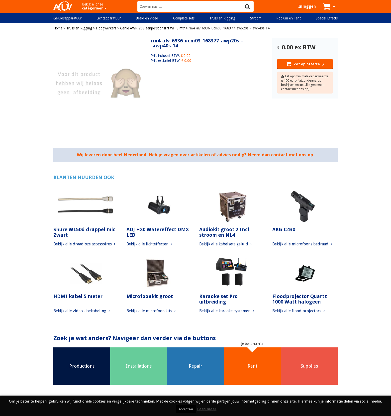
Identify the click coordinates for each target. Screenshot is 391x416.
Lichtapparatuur (109, 18)
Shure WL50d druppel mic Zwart (84, 232)
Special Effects (327, 18)
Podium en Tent (288, 18)
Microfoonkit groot (149, 296)
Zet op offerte (305, 64)
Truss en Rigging (222, 18)
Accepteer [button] (186, 409)
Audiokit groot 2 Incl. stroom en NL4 (225, 232)
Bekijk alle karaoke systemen (226, 311)
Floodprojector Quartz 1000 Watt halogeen (299, 299)
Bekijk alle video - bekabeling (81, 311)
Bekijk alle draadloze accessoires (84, 244)
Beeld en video (147, 18)
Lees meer (206, 409)
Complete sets (184, 18)
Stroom (255, 18)
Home (57, 28)
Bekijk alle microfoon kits (151, 311)
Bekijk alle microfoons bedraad (302, 244)
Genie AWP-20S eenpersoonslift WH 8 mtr (152, 28)
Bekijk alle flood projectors (298, 311)
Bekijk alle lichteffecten (149, 244)
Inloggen (307, 6)
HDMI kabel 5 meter (77, 296)
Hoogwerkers (106, 28)
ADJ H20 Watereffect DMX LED (157, 232)
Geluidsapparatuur (67, 18)
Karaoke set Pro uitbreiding (218, 299)
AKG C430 (283, 229)
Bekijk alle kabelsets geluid (225, 244)
